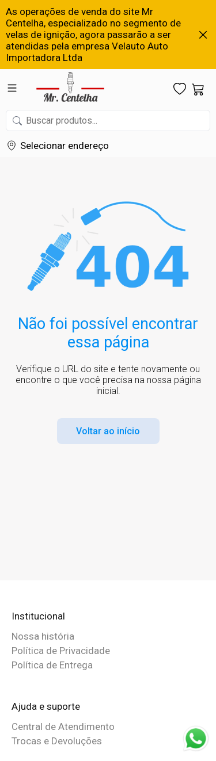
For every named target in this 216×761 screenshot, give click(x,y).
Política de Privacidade (61, 650)
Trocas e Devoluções (57, 741)
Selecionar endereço (64, 145)
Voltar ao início (108, 431)
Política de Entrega (52, 665)
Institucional (38, 616)
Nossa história (43, 636)
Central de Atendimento (63, 726)
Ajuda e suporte (46, 706)
